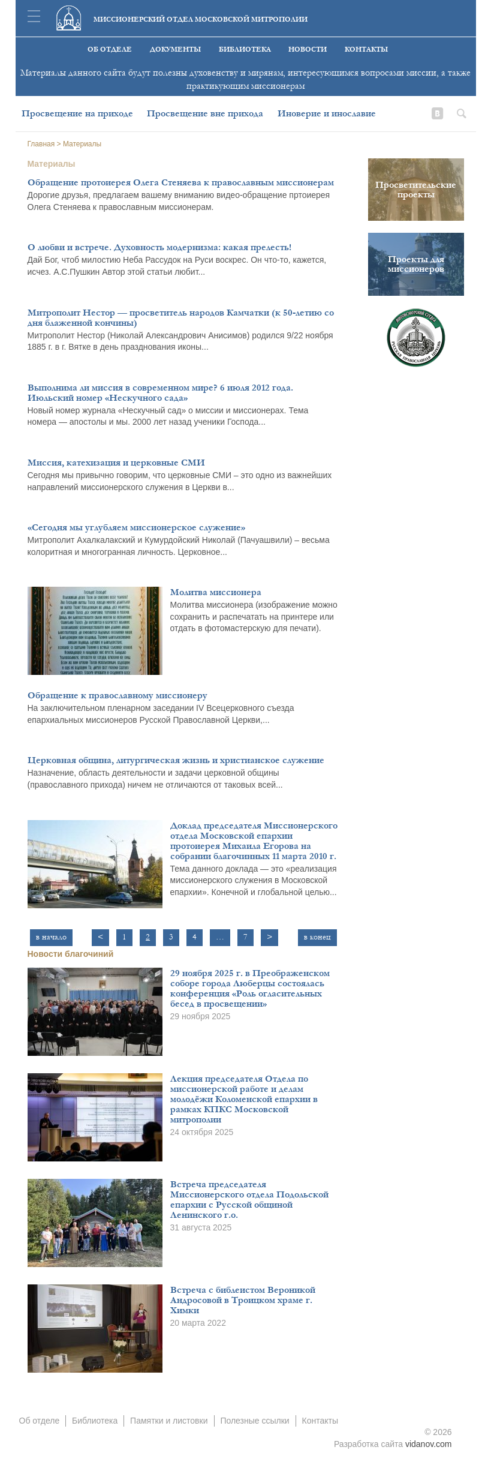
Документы (175, 49)
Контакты (366, 49)
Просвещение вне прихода (205, 113)
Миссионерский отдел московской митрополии (201, 19)
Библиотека (245, 49)
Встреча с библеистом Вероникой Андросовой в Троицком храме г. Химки (242, 1300)
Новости (307, 49)
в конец (317, 937)
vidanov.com (428, 1444)
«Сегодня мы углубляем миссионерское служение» (136, 527)
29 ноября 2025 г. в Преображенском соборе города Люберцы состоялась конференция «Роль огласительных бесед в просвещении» (250, 988)
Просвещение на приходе (77, 113)
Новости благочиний (71, 954)
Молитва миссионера (215, 592)
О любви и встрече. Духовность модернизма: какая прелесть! (159, 247)
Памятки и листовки (168, 1420)
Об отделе (110, 49)
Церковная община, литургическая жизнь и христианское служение (176, 760)
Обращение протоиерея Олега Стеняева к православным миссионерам (181, 182)
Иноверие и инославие (327, 113)
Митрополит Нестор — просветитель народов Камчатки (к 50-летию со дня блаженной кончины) (181, 317)
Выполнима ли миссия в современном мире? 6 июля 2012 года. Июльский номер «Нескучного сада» (160, 392)
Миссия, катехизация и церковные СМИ (116, 462)
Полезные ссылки (254, 1420)
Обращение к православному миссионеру (117, 695)
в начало (51, 937)
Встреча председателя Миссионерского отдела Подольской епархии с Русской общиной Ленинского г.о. (249, 1199)
